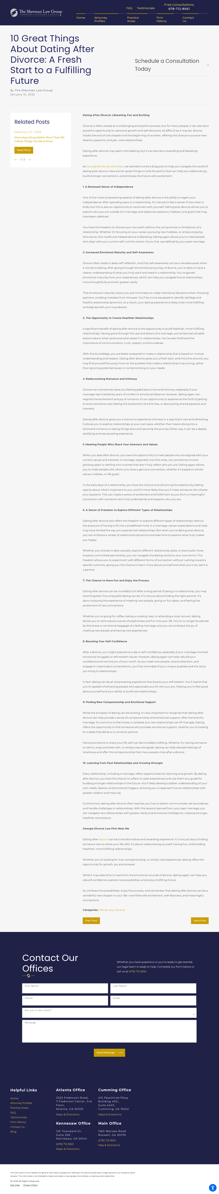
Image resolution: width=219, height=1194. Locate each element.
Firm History (18, 1122)
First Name (32, 986)
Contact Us (17, 1126)
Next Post (200, 920)
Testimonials (146, 8)
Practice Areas (19, 1107)
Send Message (109, 1053)
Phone (29, 998)
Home (14, 1098)
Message (30, 1022)
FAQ (129, 8)
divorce (103, 839)
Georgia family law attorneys (105, 166)
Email (116, 998)
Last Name (120, 986)
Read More (24, 150)
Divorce (120, 909)
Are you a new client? (38, 1010)
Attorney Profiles (21, 1103)
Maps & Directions (67, 1114)
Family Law (106, 909)
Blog (13, 1131)
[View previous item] (16, 159)
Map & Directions (109, 1145)
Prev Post (91, 920)
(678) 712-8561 (137, 971)
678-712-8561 (179, 9)
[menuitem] (83, 18)
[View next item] (29, 159)
